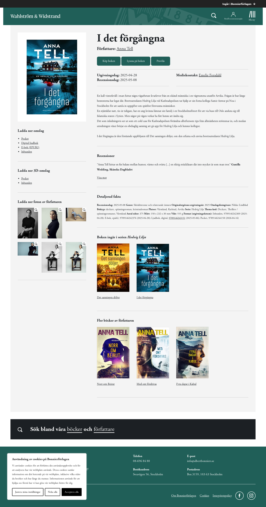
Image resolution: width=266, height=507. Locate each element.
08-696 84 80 (141, 461)
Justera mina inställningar (27, 492)
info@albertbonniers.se (200, 461)
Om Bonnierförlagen (183, 496)
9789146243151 (177, 218)
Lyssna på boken (136, 61)
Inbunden (26, 152)
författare (104, 429)
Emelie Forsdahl (210, 75)
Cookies (204, 496)
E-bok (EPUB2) (30, 147)
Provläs (161, 61)
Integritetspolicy (222, 496)
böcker (74, 429)
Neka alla (52, 492)
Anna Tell (125, 48)
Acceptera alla (72, 492)
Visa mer (102, 178)
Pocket (25, 139)
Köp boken (109, 61)
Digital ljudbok (29, 143)
